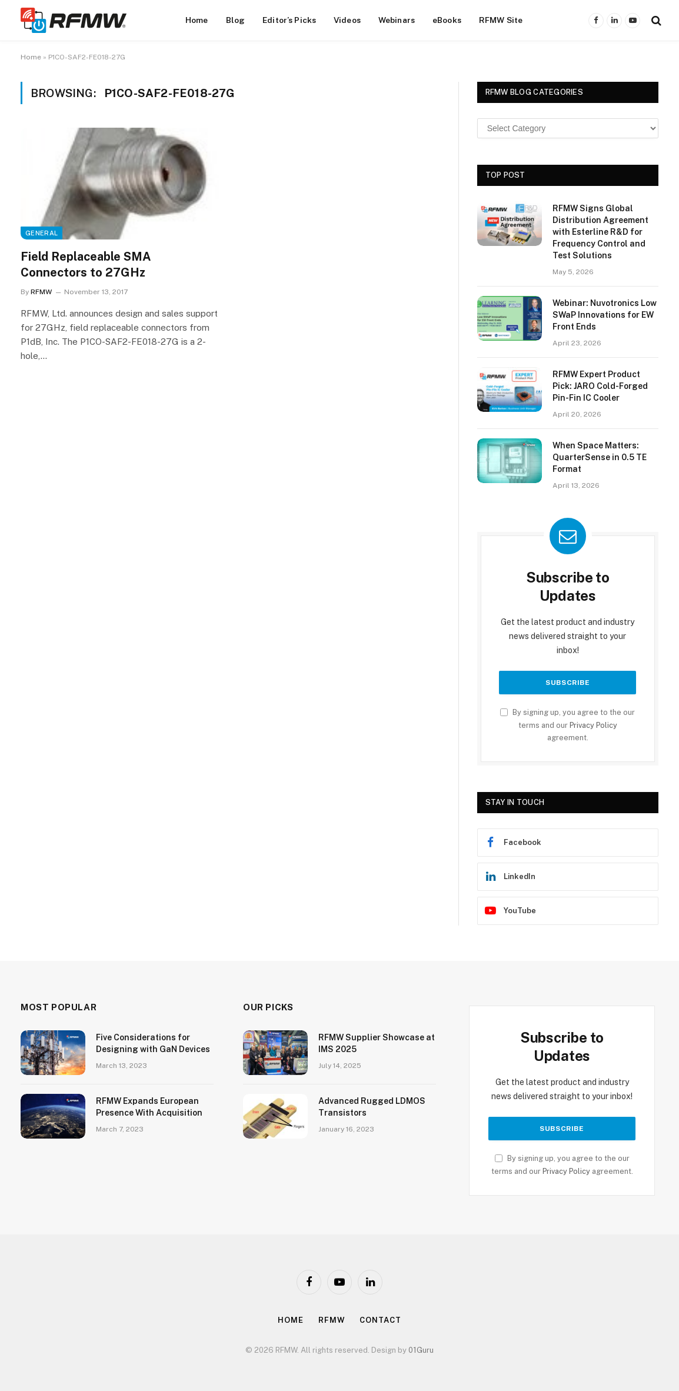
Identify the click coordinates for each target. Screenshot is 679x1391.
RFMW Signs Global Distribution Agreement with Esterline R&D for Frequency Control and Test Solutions (600, 232)
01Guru (421, 1350)
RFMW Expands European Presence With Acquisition (149, 1106)
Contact (380, 1320)
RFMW (41, 292)
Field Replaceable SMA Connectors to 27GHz (86, 264)
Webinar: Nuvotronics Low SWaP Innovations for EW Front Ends (604, 314)
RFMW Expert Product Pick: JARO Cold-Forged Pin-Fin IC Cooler (600, 386)
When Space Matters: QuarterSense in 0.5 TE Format (599, 457)
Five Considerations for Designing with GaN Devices (153, 1043)
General (41, 233)
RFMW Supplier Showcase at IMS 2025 (376, 1043)
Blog (235, 20)
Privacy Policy (593, 725)
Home (196, 20)
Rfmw (331, 1320)
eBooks (446, 20)
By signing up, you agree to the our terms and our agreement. (567, 725)
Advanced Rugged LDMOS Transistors (371, 1106)
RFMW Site (500, 20)
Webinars (396, 20)
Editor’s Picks (289, 20)
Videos (347, 20)
